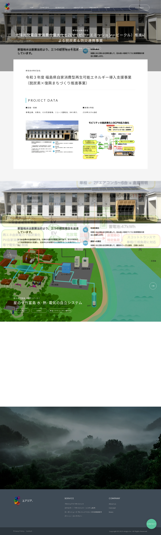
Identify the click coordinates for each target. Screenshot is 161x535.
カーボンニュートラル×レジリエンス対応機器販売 (83, 512)
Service (69, 498)
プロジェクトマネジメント (74, 504)
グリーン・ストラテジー (73, 516)
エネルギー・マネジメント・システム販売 (80, 508)
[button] (7, 215)
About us (112, 504)
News (111, 512)
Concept (112, 508)
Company (114, 498)
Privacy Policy (18, 531)
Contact (139, 8)
